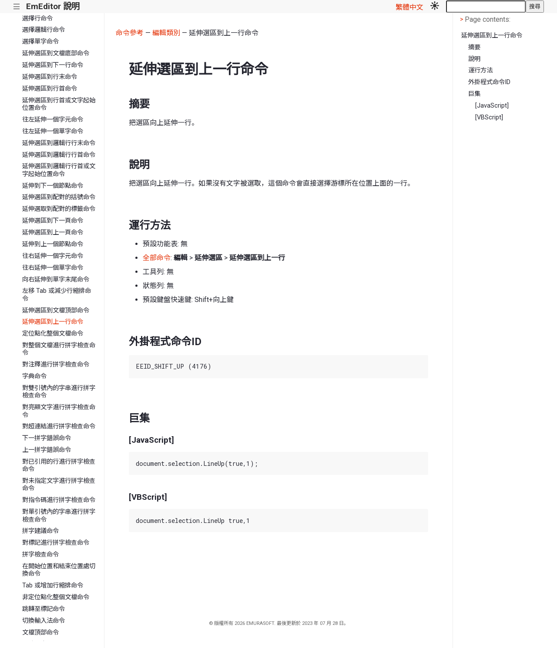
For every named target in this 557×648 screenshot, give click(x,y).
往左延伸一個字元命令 (52, 119)
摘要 (474, 47)
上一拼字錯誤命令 (46, 450)
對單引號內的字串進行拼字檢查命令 (58, 515)
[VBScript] (489, 117)
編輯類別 (166, 33)
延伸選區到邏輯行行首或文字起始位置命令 (58, 170)
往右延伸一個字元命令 (52, 256)
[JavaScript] (492, 105)
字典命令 (34, 376)
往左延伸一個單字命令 (52, 131)
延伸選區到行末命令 (49, 77)
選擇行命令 (37, 18)
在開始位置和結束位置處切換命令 (58, 570)
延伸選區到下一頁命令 (52, 220)
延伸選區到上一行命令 (52, 322)
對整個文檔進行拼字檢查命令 (58, 349)
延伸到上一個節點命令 (52, 244)
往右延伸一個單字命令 (52, 267)
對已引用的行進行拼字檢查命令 (58, 465)
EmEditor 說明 (53, 6)
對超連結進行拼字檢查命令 (58, 426)
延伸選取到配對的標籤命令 (58, 209)
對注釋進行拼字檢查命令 (55, 364)
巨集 (474, 94)
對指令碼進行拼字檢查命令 (58, 500)
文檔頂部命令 (40, 632)
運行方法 (480, 70)
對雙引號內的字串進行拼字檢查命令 (58, 391)
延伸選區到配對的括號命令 (58, 197)
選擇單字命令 (40, 41)
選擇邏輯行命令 (43, 30)
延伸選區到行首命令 (49, 88)
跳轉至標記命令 (43, 609)
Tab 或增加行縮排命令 (52, 585)
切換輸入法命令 (43, 620)
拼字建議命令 (40, 531)
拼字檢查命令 (40, 554)
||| (17, 6)
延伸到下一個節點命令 (52, 186)
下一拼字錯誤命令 (46, 438)
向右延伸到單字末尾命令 (55, 279)
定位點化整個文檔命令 (52, 333)
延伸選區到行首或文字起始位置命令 (58, 104)
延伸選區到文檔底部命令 (55, 53)
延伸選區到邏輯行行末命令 (58, 143)
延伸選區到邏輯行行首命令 (58, 155)
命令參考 (130, 33)
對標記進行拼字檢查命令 (55, 542)
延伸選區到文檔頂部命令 (55, 310)
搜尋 (534, 6)
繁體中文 (409, 7)
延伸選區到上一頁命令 (52, 232)
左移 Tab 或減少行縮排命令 (56, 294)
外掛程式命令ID (489, 82)
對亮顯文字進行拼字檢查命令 (58, 411)
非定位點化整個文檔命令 (55, 597)
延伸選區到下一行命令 (52, 65)
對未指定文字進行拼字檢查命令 (58, 484)
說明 (474, 59)
